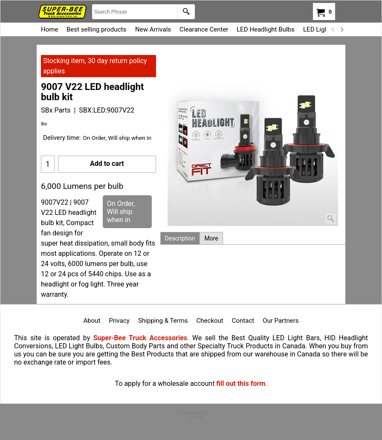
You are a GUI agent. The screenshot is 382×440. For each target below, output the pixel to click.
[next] (341, 29)
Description (180, 238)
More (211, 238)
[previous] (333, 29)
